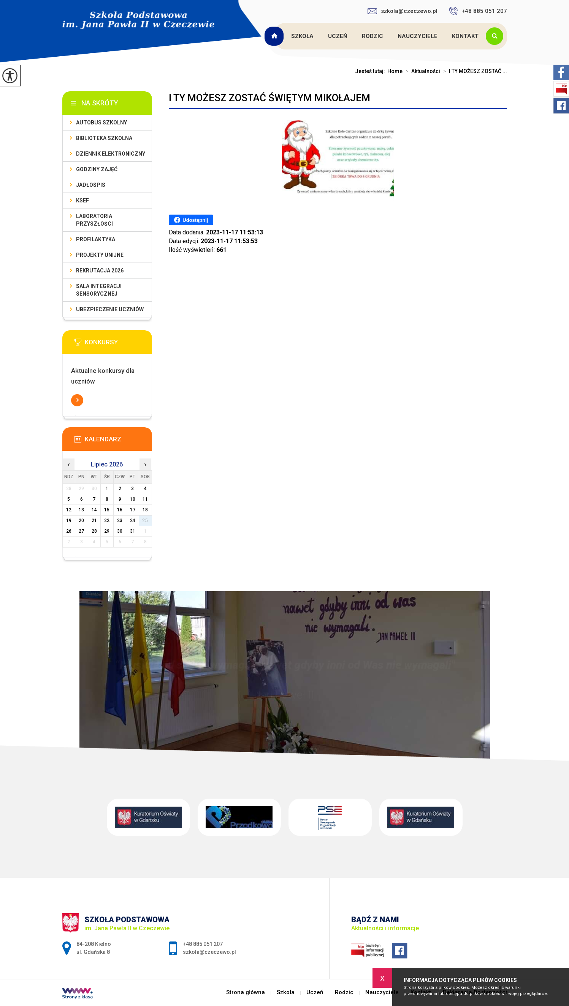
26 (68, 531)
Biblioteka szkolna (104, 138)
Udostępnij (191, 220)
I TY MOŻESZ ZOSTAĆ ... (473, 71)
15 (106, 510)
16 (119, 510)
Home (395, 71)
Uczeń (337, 36)
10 (132, 499)
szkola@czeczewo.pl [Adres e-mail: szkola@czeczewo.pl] (209, 952)
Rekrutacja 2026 (100, 270)
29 (106, 531)
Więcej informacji (77, 400)
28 (94, 531)
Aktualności (421, 71)
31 (132, 531)
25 (145, 520)
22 (106, 520)
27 (81, 531)
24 (132, 520)
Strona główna (275, 36)
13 (81, 510)
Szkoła (302, 36)
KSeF (82, 200)
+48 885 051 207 (478, 11)
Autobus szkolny (101, 122)
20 (81, 520)
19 (68, 520)
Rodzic (372, 36)
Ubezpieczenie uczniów (110, 309)
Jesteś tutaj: (371, 71)
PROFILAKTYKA (95, 239)
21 (94, 520)
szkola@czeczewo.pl (402, 11)
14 (94, 510)
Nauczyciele (417, 36)
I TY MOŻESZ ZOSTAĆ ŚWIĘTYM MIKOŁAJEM (269, 97)
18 (145, 510)
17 (132, 510)
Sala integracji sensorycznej (99, 290)
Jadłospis (90, 185)
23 (119, 520)
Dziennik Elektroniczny (110, 154)
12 (68, 510)
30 (119, 531)
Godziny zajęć (96, 169)
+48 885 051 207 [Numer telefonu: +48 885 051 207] (203, 944)
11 (145, 499)
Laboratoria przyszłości (94, 220)
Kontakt (465, 36)
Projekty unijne (100, 255)
